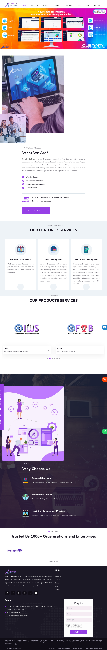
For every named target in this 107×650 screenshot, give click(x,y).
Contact (97, 5)
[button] (47, 357)
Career (87, 5)
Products (57, 5)
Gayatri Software (16, 647)
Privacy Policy (76, 647)
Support (51, 647)
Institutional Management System (66, 351)
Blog (78, 5)
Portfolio (69, 5)
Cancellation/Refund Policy (93, 647)
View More (53, 560)
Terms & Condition (63, 647)
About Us (34, 5)
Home (24, 5)
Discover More (36, 210)
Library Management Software (12, 351)
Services (45, 5)
